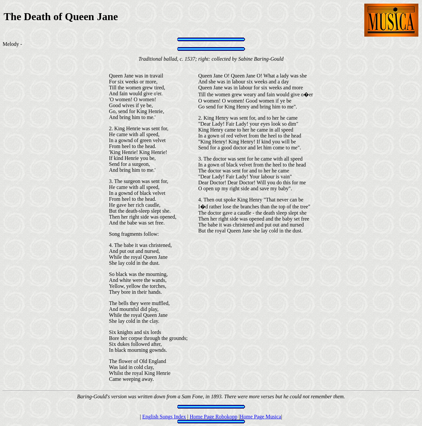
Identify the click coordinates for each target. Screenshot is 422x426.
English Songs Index (164, 416)
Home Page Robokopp (213, 416)
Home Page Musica (260, 416)
